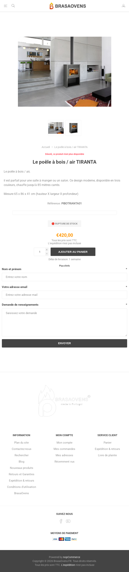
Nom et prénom (11, 269)
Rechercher (22, 455)
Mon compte (64, 442)
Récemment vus (64, 461)
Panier (107, 442)
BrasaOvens (21, 493)
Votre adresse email (14, 287)
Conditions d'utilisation (21, 487)
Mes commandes (64, 449)
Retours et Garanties (21, 474)
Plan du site (21, 442)
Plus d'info (64, 266)
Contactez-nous (21, 449)
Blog (21, 461)
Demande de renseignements (20, 304)
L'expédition (55, 243)
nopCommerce (71, 557)
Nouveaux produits (21, 468)
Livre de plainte (107, 455)
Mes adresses (64, 455)
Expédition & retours (21, 480)
